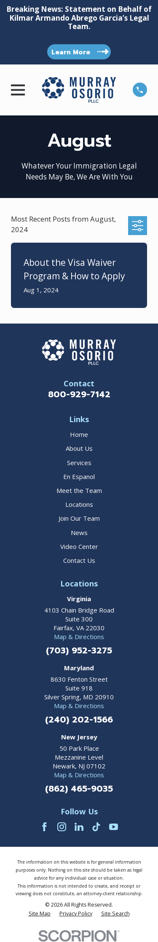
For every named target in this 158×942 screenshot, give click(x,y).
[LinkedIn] (79, 826)
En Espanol (79, 476)
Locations (79, 504)
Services (79, 462)
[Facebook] (44, 826)
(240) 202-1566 (79, 719)
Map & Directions (79, 636)
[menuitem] (40, 914)
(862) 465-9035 (79, 788)
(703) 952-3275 (79, 650)
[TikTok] (96, 826)
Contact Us (79, 560)
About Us (79, 448)
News (79, 532)
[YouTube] (113, 826)
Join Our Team (79, 518)
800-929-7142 (79, 394)
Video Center (79, 546)
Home (79, 434)
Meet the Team (79, 490)
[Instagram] (61, 826)
